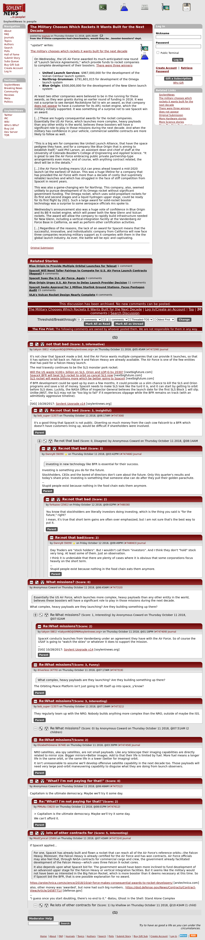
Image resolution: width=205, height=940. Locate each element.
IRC (6, 118)
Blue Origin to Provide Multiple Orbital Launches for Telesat (73, 265)
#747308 (117, 415)
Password (162, 42)
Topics (8, 41)
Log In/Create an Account (165, 309)
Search (8, 47)
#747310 (116, 587)
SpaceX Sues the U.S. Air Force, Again (57, 278)
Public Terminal (168, 52)
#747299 (152, 349)
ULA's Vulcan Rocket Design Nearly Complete (62, 294)
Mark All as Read (97, 323)
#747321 (117, 706)
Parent (39, 432)
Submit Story (12, 58)
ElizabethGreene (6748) (51, 745)
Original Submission (171, 115)
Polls (7, 51)
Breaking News (13, 88)
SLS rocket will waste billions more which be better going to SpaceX (77, 378)
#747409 (160, 631)
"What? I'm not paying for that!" (75, 781)
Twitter (8, 115)
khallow (121, 905)
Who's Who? (11, 125)
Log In (8, 71)
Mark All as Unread (129, 323)
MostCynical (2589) (45, 838)
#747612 (113, 806)
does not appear (169, 111)
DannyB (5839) (54, 454)
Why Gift (178, 82)
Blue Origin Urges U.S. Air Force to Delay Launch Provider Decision (78, 282)
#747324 (115, 838)
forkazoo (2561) (58, 504)
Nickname (162, 33)
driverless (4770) (47, 670)
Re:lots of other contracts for (73, 905)
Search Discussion (125, 313)
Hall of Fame (11, 54)
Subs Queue (11, 61)
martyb (46, 36)
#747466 (126, 454)
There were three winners (174, 108)
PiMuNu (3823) (46, 806)
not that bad (57, 344)
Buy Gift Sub (11, 64)
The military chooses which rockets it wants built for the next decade (176, 101)
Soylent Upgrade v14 (70, 403)
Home (43, 936)
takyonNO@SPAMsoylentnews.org (71, 349)
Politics (8, 101)
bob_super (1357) (48, 415)
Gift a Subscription (178, 78)
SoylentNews (14, 11)
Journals (9, 37)
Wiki (6, 121)
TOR (6, 135)
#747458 (124, 745)
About (7, 31)
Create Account (13, 68)
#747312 (116, 786)
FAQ (6, 34)
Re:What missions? (65, 615)
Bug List (9, 128)
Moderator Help (40, 918)
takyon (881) (41, 349)
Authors (9, 44)
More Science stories (171, 122)
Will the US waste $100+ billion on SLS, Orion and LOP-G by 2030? (76, 372)
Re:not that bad (64, 410)
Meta (7, 98)
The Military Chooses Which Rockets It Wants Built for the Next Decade (85, 309)
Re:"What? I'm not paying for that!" (71, 801)
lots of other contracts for (70, 833)
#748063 (130, 543)
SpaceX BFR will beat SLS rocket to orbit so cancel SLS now (71, 375)
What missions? (60, 582)
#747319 (116, 670)
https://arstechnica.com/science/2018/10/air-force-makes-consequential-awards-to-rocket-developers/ (101, 882)
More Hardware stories (172, 118)
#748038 (123, 504)
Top (191, 309)
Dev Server (11, 132)
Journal (164, 349)
